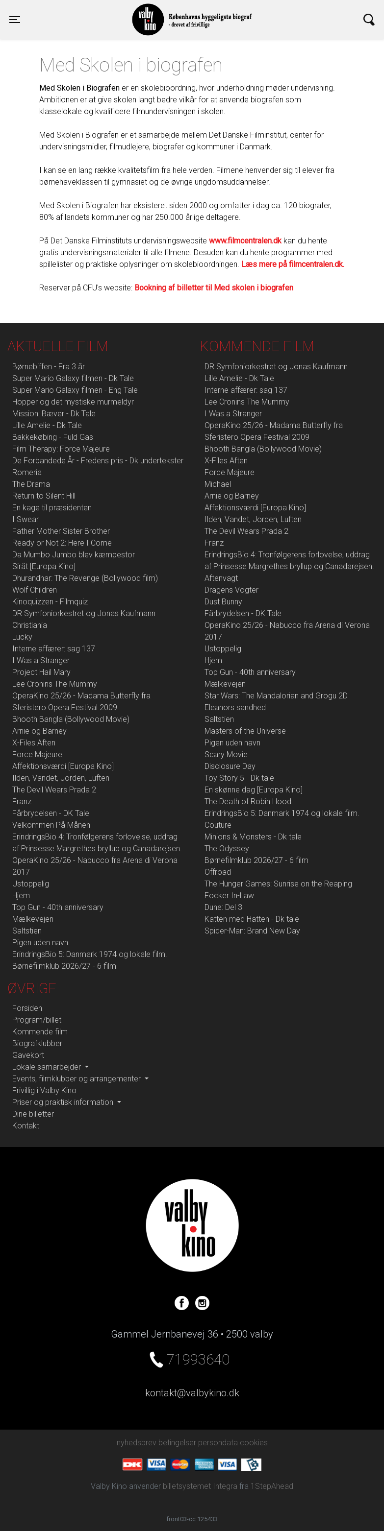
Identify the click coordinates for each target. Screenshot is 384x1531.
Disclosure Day (230, 766)
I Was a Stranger (41, 660)
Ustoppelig (30, 883)
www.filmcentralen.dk (245, 240)
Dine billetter (33, 1114)
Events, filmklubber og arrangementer (77, 1078)
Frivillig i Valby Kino (44, 1090)
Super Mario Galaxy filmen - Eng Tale (75, 390)
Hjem (21, 895)
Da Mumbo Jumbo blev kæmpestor (73, 554)
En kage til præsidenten (52, 507)
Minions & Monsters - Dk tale (253, 836)
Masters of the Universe (245, 731)
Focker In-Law (229, 895)
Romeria (27, 472)
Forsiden (27, 1008)
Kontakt (25, 1125)
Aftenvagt (221, 578)
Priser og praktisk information (63, 1102)
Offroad (218, 872)
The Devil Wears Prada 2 (54, 789)
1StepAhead (272, 1486)
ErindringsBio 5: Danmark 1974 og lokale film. (89, 954)
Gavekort (28, 1055)
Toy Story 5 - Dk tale (239, 778)
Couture (218, 825)
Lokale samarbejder (47, 1067)
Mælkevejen (32, 919)
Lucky (22, 637)
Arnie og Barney (39, 731)
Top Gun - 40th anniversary (57, 907)
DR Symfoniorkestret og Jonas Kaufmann (83, 613)
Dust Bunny (223, 601)
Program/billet (36, 1020)
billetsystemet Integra (200, 1486)
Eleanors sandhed (235, 707)
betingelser (177, 1442)
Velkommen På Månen (51, 825)
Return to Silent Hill (44, 496)
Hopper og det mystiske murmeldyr (73, 402)
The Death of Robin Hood (248, 801)
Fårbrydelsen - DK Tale (50, 813)
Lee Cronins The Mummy (54, 684)
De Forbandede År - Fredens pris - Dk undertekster (97, 460)
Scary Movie (226, 754)
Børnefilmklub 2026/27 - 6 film (64, 966)
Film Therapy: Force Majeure (61, 449)
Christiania (29, 625)
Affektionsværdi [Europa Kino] (63, 766)
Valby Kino (101, 11)
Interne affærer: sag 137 (53, 648)
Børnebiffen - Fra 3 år (48, 366)
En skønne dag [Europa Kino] (254, 789)
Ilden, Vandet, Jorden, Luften (60, 778)
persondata (218, 1442)
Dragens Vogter (231, 590)
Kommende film (40, 1031)
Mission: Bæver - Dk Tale (54, 413)
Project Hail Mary (41, 672)
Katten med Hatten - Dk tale (252, 919)
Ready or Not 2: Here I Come (62, 543)
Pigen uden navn (40, 942)
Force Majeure (37, 754)
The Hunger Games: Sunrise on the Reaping (278, 883)
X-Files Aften (33, 742)
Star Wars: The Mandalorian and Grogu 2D (276, 695)
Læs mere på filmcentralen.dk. (292, 264)
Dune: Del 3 (223, 907)
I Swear (25, 519)
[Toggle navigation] (14, 19)
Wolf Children (34, 590)
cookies (254, 1442)
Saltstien (27, 930)
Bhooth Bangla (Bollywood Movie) (70, 719)
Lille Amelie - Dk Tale (47, 425)
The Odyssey (227, 848)
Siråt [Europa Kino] (44, 566)
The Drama (31, 484)
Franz (21, 801)
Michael (218, 484)
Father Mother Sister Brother (61, 531)
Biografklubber (37, 1043)
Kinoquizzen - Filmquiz (50, 601)
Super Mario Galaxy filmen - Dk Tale (73, 378)
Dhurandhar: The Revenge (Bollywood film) (85, 578)
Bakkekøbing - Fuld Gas (52, 437)
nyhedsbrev (136, 1442)
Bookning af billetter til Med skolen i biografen (213, 287)
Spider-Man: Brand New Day (252, 930)
